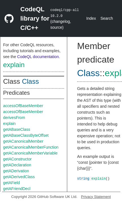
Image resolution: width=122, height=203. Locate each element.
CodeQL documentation (38, 56)
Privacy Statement (96, 197)
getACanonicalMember (23, 141)
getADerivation (16, 171)
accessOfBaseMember (23, 105)
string (83, 178)
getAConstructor (17, 159)
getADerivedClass (19, 177)
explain (14, 65)
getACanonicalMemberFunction (30, 147)
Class (30, 81)
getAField (11, 182)
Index (91, 18)
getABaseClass (16, 129)
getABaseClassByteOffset (26, 135)
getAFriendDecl (16, 188)
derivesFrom (14, 117)
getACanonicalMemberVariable (30, 153)
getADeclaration (17, 165)
